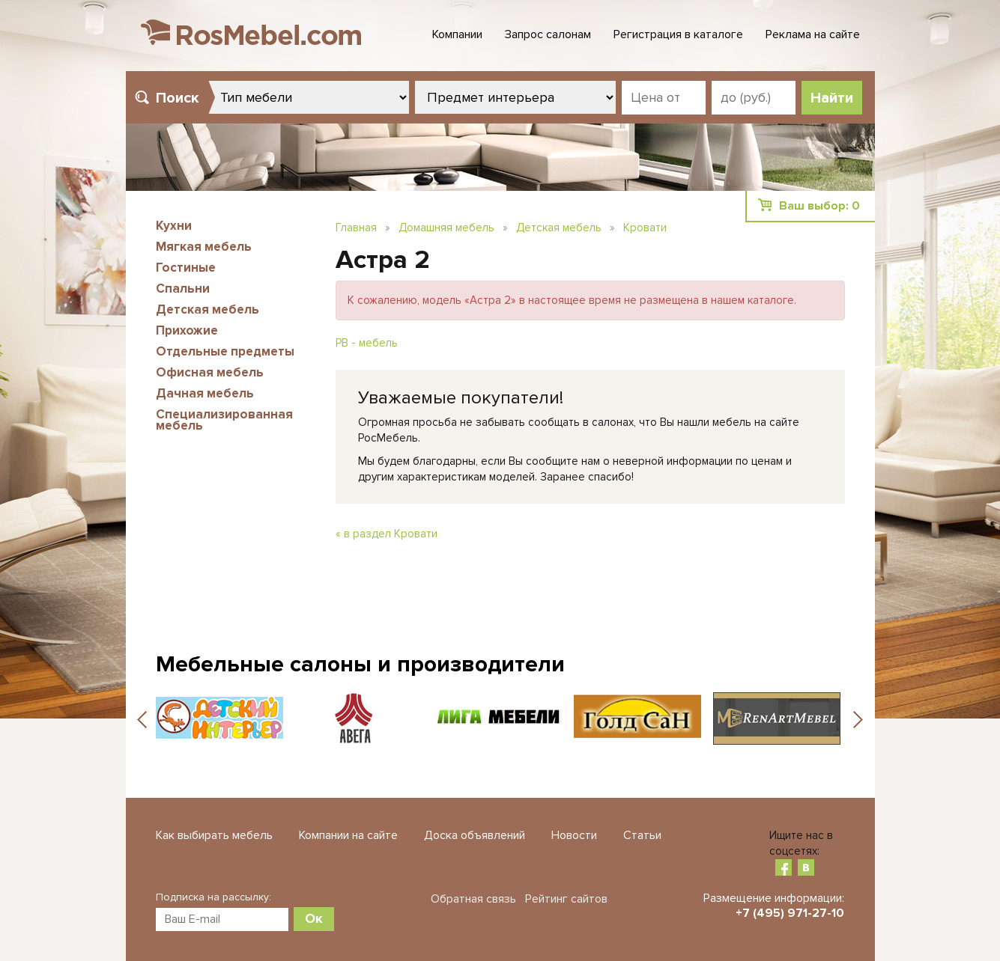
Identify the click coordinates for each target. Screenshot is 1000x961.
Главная (356, 227)
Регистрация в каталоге (678, 34)
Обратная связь (473, 898)
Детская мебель (207, 309)
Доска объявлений (474, 835)
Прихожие (187, 330)
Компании (457, 34)
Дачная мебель (205, 393)
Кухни (174, 226)
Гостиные (186, 267)
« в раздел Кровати (386, 533)
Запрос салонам (548, 34)
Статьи (642, 835)
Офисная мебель (210, 372)
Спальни (183, 288)
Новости (574, 835)
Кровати (645, 227)
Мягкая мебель (204, 246)
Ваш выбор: (819, 205)
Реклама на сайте (813, 34)
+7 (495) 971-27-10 (790, 913)
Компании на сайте (348, 835)
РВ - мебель (367, 343)
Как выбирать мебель (214, 835)
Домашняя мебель (446, 227)
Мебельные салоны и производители (360, 664)
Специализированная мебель (224, 419)
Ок (314, 918)
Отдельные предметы (225, 351)
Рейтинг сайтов (566, 898)
